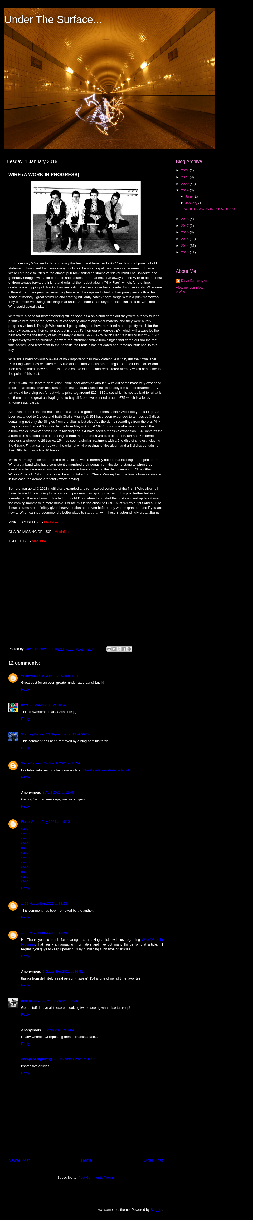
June (189, 196)
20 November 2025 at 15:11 (74, 1059)
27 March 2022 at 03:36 (60, 1001)
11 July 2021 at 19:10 (53, 822)
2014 (185, 246)
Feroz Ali (28, 822)
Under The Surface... (53, 19)
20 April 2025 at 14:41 (59, 1030)
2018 (185, 219)
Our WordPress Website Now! (106, 770)
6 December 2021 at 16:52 (62, 971)
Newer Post (19, 1160)
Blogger (156, 1210)
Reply (25, 689)
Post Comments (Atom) (96, 1177)
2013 (185, 252)
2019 (185, 190)
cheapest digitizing (36, 1059)
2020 (185, 184)
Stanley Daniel (33, 734)
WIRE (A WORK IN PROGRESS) (209, 209)
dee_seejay (30, 1001)
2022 (185, 170)
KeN (24, 705)
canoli (25, 828)
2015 (185, 239)
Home (86, 1160)
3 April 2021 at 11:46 (58, 792)
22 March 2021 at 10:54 (62, 763)
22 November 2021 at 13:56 (46, 933)
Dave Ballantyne (194, 281)
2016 (185, 232)
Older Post (153, 1160)
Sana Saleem (31, 763)
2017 (185, 226)
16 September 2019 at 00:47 (68, 734)
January (191, 203)
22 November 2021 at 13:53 (46, 904)
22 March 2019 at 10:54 (48, 705)
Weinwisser (30, 676)
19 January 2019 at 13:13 (60, 676)
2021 (185, 177)
